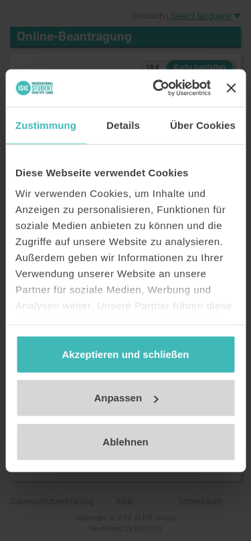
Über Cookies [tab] (203, 124)
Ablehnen (125, 441)
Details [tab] (123, 124)
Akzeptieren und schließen (125, 353)
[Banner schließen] (231, 88)
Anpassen (126, 397)
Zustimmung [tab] (45, 124)
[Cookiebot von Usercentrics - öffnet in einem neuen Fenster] (157, 88)
